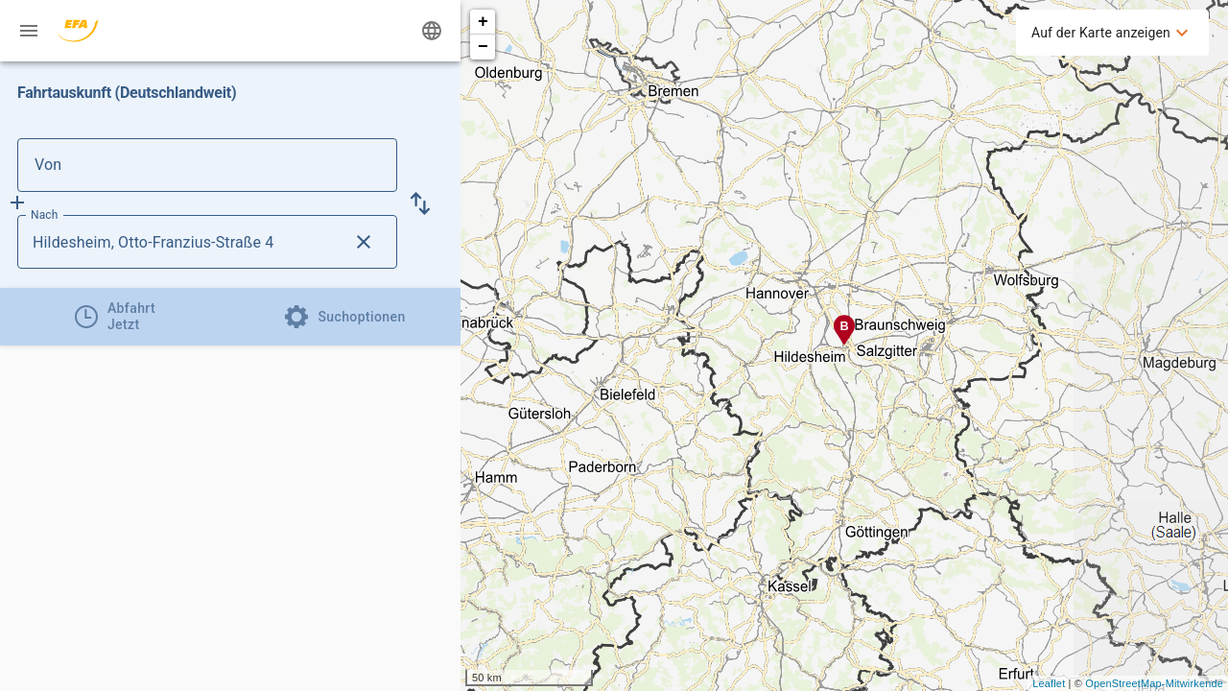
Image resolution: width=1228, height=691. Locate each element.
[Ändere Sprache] (432, 31)
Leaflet (1048, 683)
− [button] (483, 47)
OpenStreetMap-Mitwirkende (1154, 683)
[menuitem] (1112, 33)
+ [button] (483, 22)
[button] (420, 203)
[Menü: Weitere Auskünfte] (29, 31)
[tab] (115, 317)
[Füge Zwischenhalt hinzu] (17, 202)
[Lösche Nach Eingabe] (363, 242)
